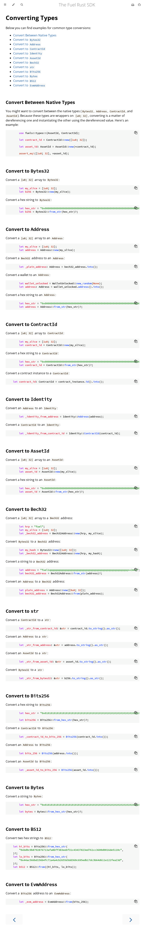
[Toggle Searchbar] (22, 4)
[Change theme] (13, 4)
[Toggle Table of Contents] (5, 4)
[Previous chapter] (14, 919)
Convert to (27, 40)
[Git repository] (139, 5)
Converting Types (32, 18)
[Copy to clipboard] (135, 133)
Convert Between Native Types (34, 35)
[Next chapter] (130, 919)
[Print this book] (133, 5)
